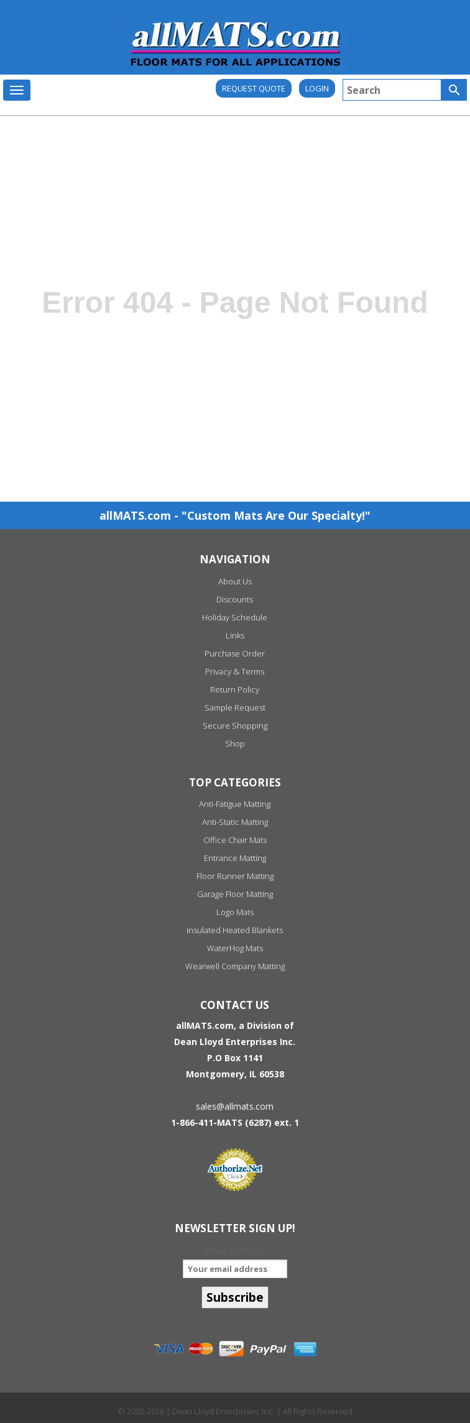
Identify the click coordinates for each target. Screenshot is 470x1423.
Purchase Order (235, 653)
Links (235, 635)
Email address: (235, 1261)
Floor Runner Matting (235, 876)
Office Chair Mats (235, 839)
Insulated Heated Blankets (235, 930)
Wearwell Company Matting (235, 966)
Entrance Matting (235, 857)
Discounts (234, 599)
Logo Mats (235, 912)
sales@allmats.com (235, 1106)
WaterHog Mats (235, 948)
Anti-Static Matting (235, 821)
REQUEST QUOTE (253, 88)
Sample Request (235, 707)
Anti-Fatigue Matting (234, 803)
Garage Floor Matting (235, 894)
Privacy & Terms (234, 671)
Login (317, 88)
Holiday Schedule (234, 617)
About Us (235, 581)
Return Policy (234, 689)
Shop (235, 743)
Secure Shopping (235, 725)
